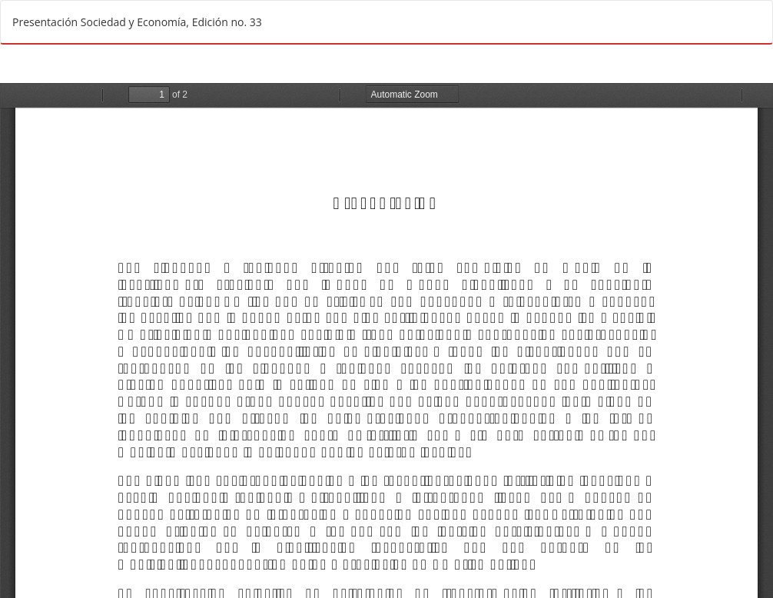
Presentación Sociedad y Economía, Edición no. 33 (137, 22)
